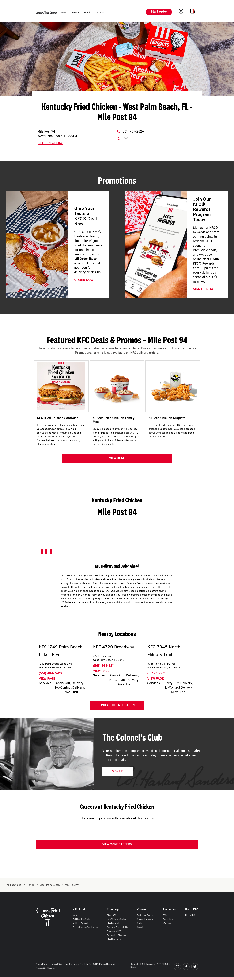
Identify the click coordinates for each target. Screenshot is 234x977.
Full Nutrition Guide (81, 919)
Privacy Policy (42, 964)
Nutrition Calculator (81, 923)
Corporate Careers (145, 919)
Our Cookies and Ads (74, 964)
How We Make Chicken (116, 919)
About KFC (112, 915)
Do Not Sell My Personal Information (101, 964)
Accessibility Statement (46, 968)
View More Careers (117, 845)
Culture (140, 923)
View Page (47, 680)
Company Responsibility (117, 927)
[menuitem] (63, 13)
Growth (140, 927)
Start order (159, 12)
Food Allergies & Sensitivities (85, 927)
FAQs (165, 915)
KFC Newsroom (114, 939)
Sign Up (117, 772)
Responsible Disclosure (117, 935)
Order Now (83, 280)
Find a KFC (190, 915)
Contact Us (168, 919)
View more (117, 459)
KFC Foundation (114, 923)
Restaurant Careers (145, 915)
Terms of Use (56, 964)
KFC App (167, 923)
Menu (75, 915)
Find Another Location (117, 706)
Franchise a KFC (114, 931)
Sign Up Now (203, 289)
